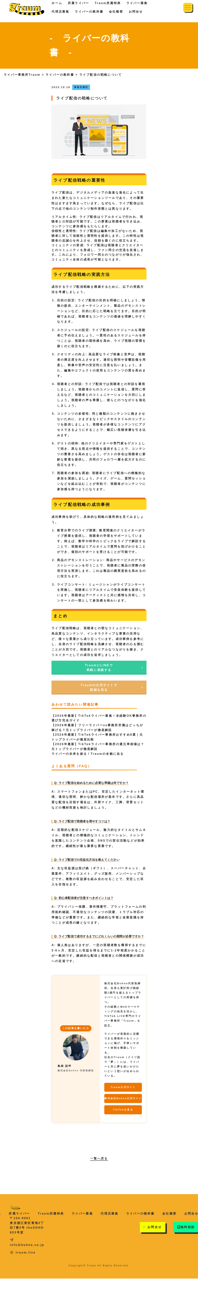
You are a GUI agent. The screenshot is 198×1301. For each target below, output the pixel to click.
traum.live (23, 1252)
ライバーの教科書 (89, 11)
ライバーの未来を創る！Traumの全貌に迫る (87, 753)
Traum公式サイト (123, 1087)
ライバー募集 (82, 1213)
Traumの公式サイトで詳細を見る (99, 688)
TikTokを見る (123, 1109)
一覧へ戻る (99, 1158)
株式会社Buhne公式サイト (123, 1098)
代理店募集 (60, 11)
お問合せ (136, 11)
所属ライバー (19, 1213)
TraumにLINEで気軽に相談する (99, 668)
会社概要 (116, 11)
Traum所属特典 (51, 1213)
